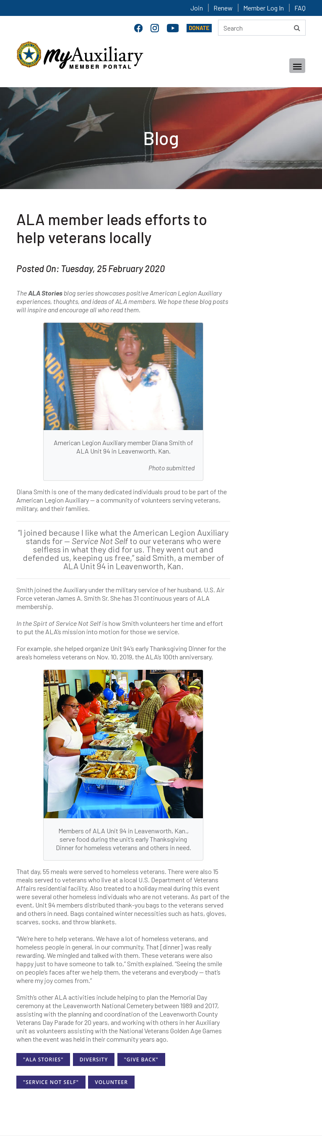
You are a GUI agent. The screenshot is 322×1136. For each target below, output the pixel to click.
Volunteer (111, 1082)
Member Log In (263, 8)
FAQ (300, 8)
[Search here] (262, 28)
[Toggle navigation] (297, 65)
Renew (223, 8)
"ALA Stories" (43, 1059)
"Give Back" (141, 1059)
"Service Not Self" (51, 1082)
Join (196, 8)
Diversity (94, 1059)
